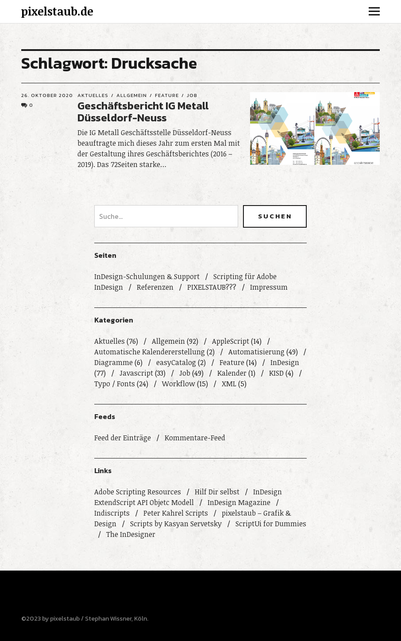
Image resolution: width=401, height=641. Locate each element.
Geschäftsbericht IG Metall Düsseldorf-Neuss (143, 111)
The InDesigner (130, 534)
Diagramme (113, 362)
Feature (167, 95)
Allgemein (131, 95)
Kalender (232, 373)
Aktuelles (92, 95)
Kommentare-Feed (195, 438)
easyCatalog (176, 362)
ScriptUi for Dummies (270, 523)
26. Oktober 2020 (47, 95)
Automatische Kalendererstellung (149, 352)
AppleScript (230, 341)
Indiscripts (112, 513)
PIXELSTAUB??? (211, 287)
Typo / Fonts (114, 383)
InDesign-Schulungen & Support (147, 276)
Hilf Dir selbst (217, 492)
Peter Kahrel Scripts (175, 513)
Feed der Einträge (122, 438)
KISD (276, 373)
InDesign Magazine (239, 502)
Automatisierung (256, 352)
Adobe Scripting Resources (137, 492)
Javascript (136, 373)
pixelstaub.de (57, 11)
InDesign (284, 362)
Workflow (178, 383)
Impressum (269, 287)
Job (192, 95)
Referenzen (155, 287)
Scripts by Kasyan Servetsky (176, 523)
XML (229, 383)
